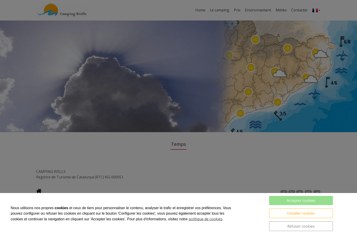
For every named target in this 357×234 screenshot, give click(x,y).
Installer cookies (301, 213)
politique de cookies (205, 218)
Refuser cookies (301, 226)
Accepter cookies (301, 200)
